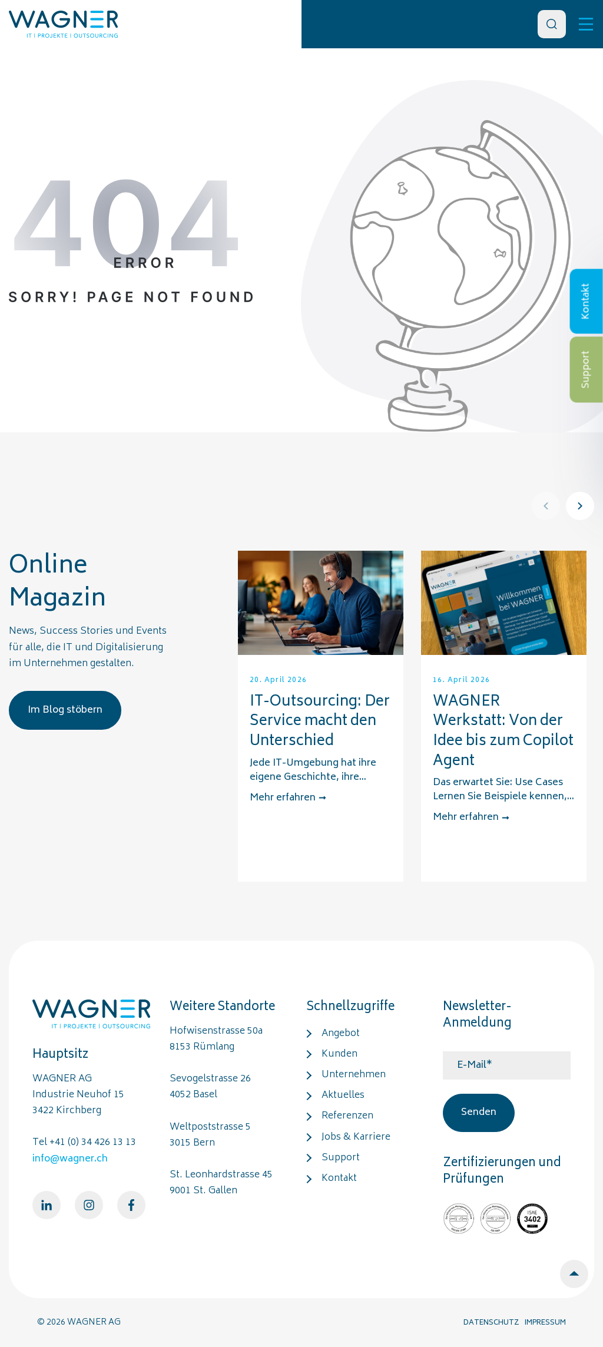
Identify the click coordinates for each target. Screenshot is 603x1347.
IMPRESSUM (545, 1323)
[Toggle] (586, 24)
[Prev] (546, 506)
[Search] (552, 24)
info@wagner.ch (70, 1159)
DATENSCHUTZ (491, 1323)
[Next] (580, 506)
